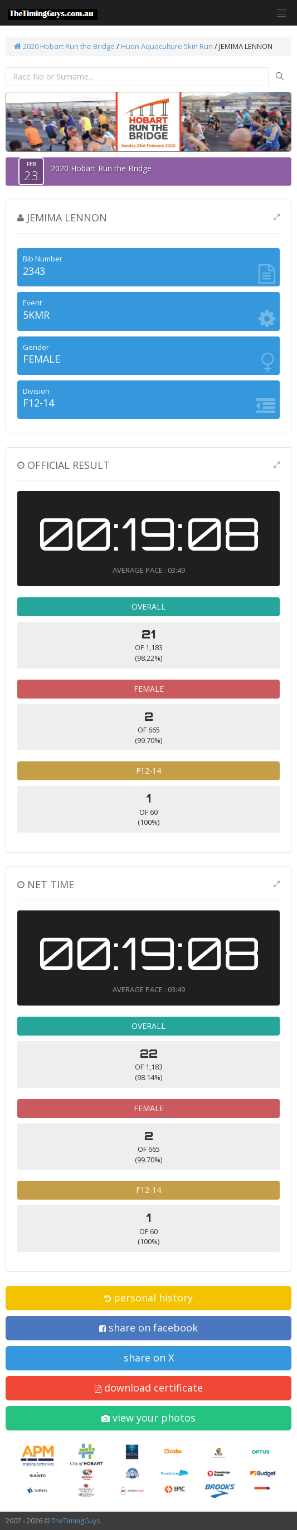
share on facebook (148, 1327)
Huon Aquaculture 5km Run (167, 46)
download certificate (149, 1387)
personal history (148, 1297)
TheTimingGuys (75, 1521)
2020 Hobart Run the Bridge (64, 46)
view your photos (148, 1417)
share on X (149, 1357)
